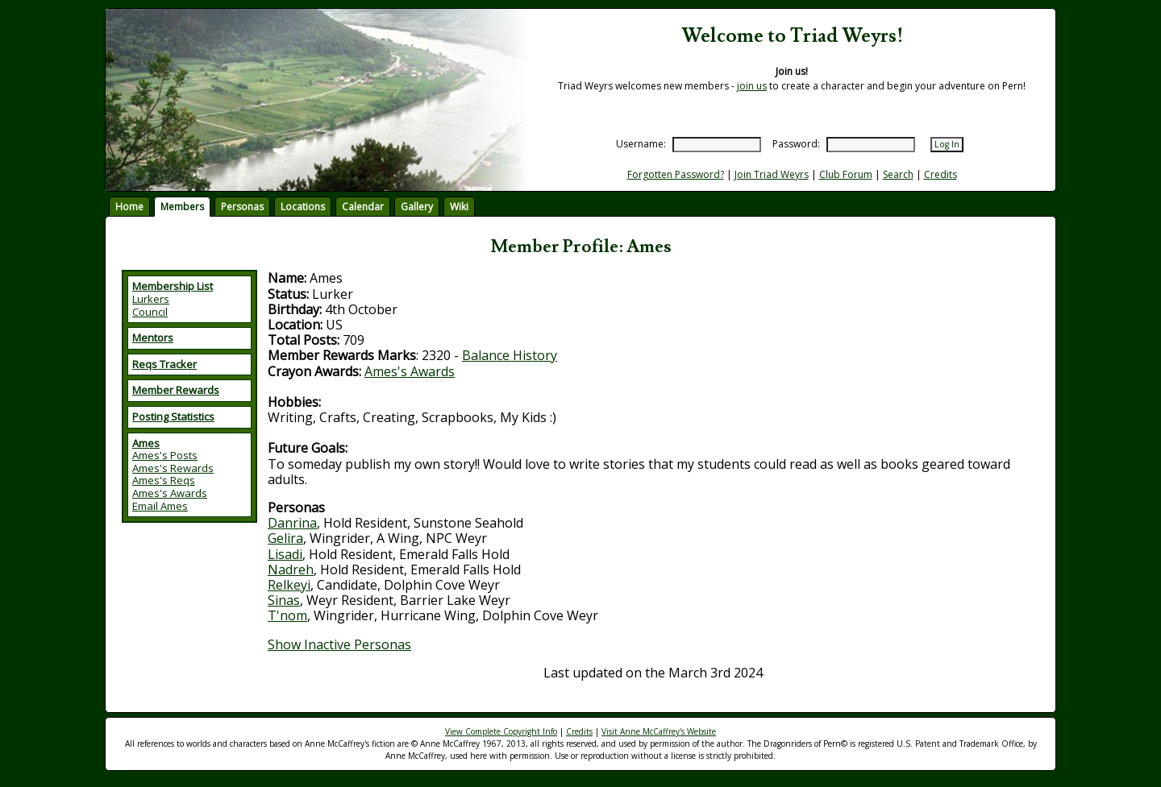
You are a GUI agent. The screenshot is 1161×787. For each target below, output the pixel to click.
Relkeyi (289, 585)
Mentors (152, 337)
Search (898, 174)
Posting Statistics (173, 416)
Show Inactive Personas (339, 644)
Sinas (284, 600)
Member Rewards (175, 390)
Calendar (363, 206)
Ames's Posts (165, 455)
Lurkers (150, 299)
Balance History (509, 355)
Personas (242, 206)
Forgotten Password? (675, 174)
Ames (146, 443)
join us (752, 86)
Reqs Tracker (164, 364)
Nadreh (291, 569)
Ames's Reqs (163, 480)
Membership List (172, 286)
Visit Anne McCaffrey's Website (658, 731)
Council (150, 311)
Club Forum (845, 174)
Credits (940, 174)
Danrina (292, 523)
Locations (303, 206)
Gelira (285, 538)
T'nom (287, 615)
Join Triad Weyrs (771, 174)
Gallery (417, 206)
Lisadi (285, 554)
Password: (796, 144)
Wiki (459, 206)
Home (129, 206)
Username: (641, 144)
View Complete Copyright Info (501, 731)
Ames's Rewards (173, 468)
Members (182, 206)
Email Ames (160, 506)
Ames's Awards (169, 493)
